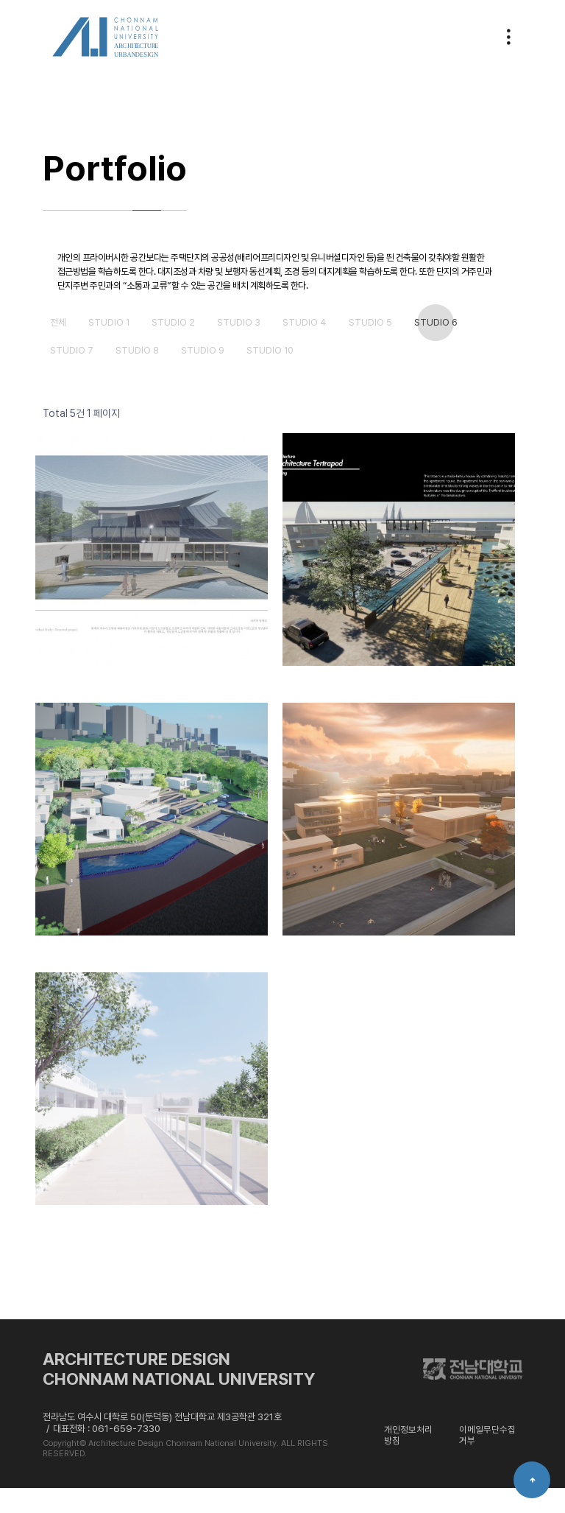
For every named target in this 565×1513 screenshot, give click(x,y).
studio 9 (215, 375)
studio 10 (288, 375)
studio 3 (254, 347)
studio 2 (183, 347)
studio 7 (74, 375)
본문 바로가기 (0, 0)
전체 (59, 347)
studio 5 (396, 347)
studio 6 (466, 347)
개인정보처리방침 (408, 1459)
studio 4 (324, 347)
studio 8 (145, 375)
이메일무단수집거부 (487, 1459)
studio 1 (114, 347)
